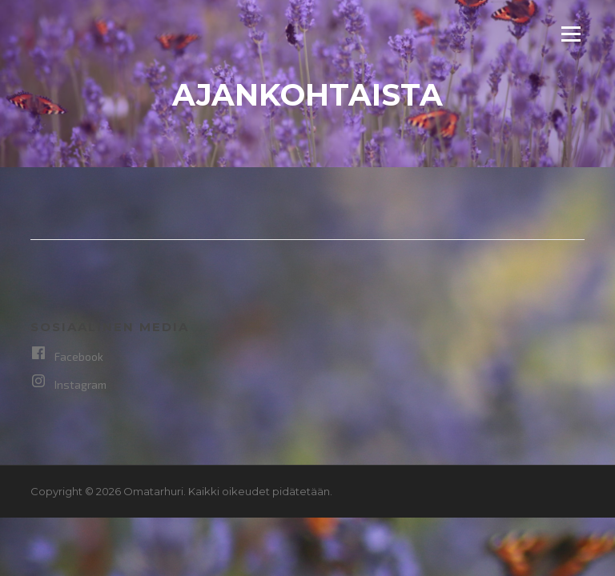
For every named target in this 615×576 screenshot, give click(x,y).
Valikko (571, 33)
